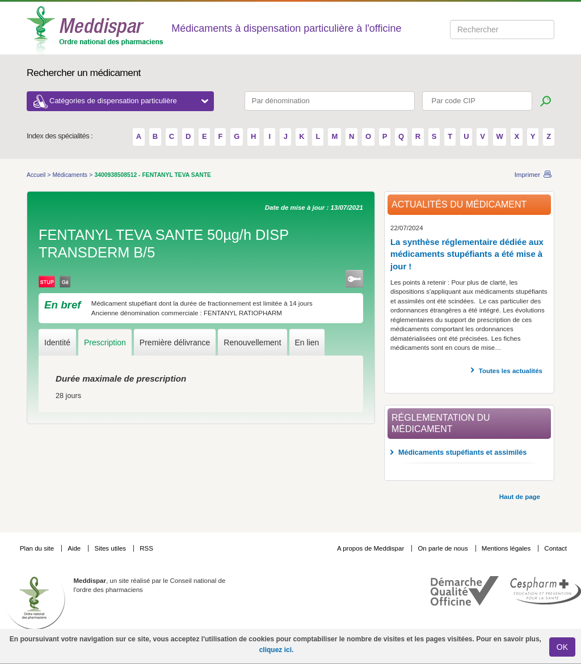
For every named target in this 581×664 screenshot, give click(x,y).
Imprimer (527, 174)
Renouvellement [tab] (252, 342)
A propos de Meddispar (370, 548)
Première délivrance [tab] (175, 342)
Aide (75, 548)
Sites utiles (111, 548)
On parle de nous (443, 548)
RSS (146, 548)
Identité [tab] (57, 342)
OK (562, 647)
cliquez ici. (276, 650)
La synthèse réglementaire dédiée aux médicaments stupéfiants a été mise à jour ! (467, 254)
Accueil (37, 175)
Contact (555, 548)
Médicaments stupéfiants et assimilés (462, 452)
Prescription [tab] (105, 342)
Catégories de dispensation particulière (128, 100)
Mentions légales (507, 548)
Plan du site (38, 548)
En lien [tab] (307, 342)
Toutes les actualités (510, 370)
